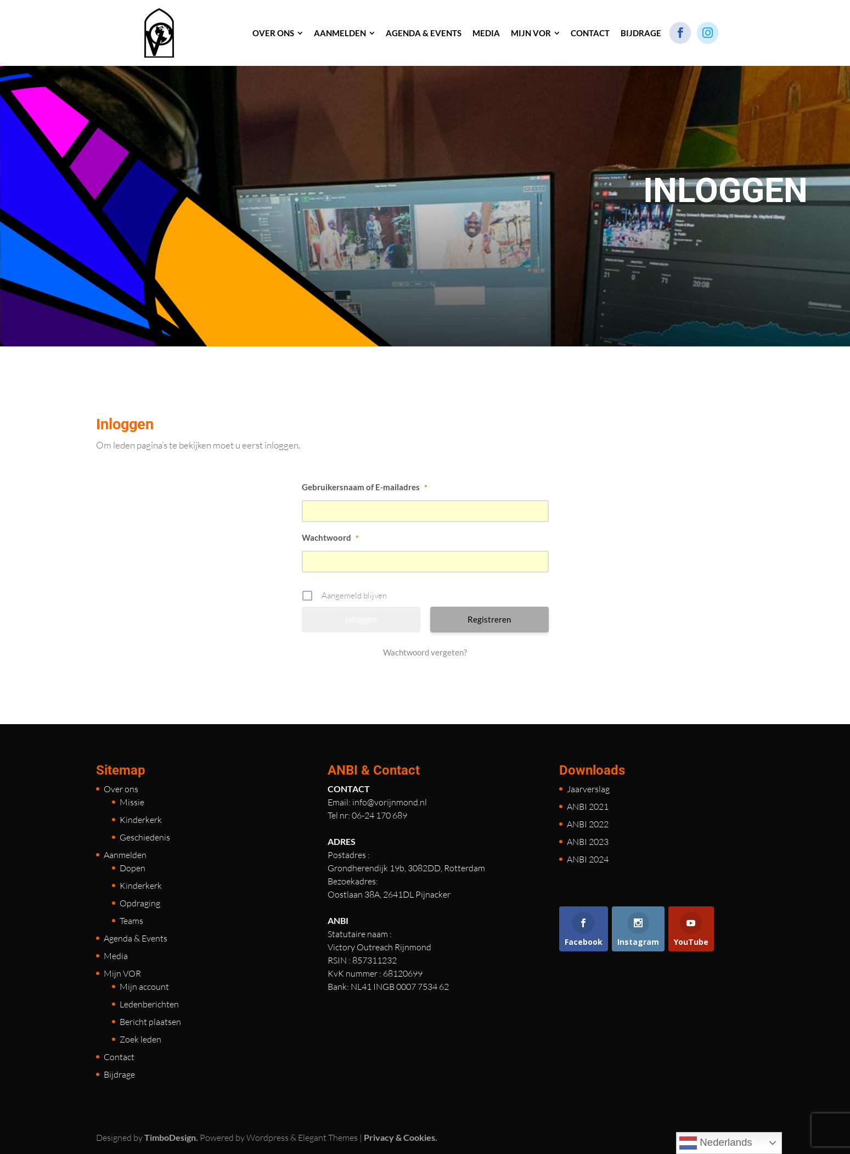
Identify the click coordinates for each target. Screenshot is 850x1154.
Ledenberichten (149, 1004)
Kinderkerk (141, 819)
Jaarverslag (588, 788)
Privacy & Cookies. (400, 1137)
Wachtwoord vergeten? (425, 652)
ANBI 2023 (588, 841)
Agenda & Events (135, 938)
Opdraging (140, 903)
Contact (119, 1056)
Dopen (132, 867)
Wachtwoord (330, 537)
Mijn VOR (122, 973)
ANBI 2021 (588, 806)
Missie (132, 802)
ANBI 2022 (588, 824)
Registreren (489, 619)
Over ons (121, 788)
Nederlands (715, 1143)
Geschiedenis (145, 837)
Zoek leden (140, 1039)
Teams (131, 920)
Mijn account (144, 986)
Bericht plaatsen (150, 1021)
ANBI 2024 (588, 859)
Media (116, 955)
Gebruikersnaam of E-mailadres (364, 487)
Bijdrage (119, 1074)
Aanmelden (125, 854)
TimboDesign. (171, 1137)
